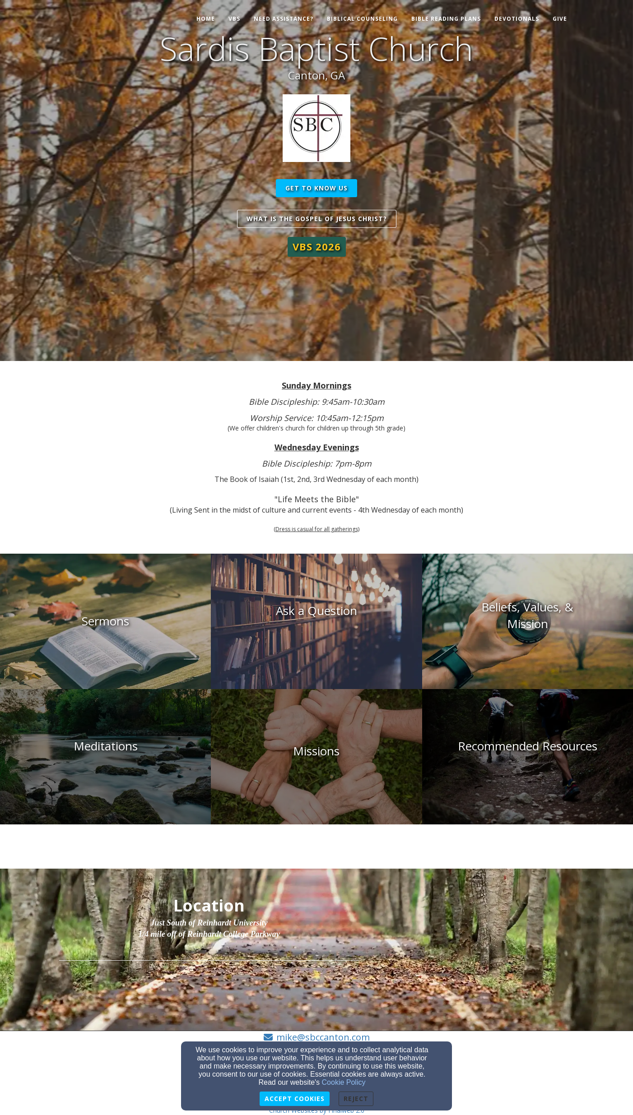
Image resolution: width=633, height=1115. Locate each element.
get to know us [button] (316, 188)
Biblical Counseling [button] (362, 19)
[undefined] (105, 621)
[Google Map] (467, 947)
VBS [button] (234, 19)
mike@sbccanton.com (323, 1037)
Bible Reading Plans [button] (446, 19)
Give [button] (560, 19)
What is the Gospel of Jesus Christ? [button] (317, 218)
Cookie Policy (344, 1082)
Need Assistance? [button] (283, 19)
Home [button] (205, 19)
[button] (317, 246)
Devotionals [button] (516, 19)
